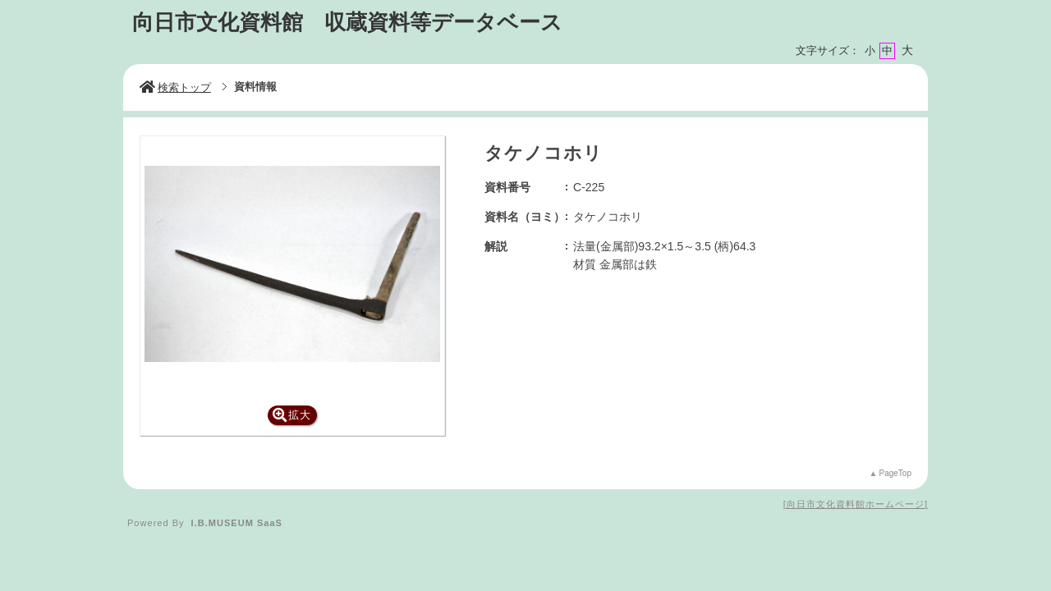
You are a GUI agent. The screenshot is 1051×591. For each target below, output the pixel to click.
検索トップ (175, 87)
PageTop (895, 473)
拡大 (292, 415)
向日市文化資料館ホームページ (856, 504)
